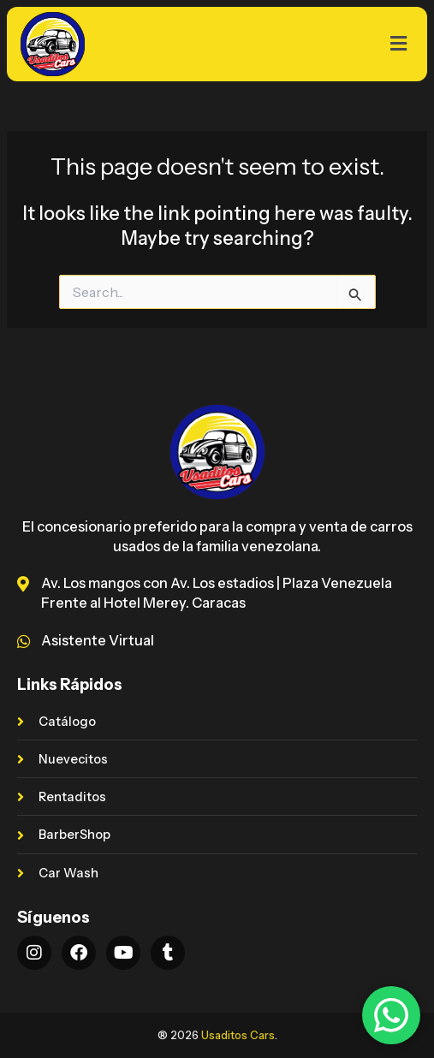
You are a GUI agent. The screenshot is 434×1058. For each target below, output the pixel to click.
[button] (350, 43)
